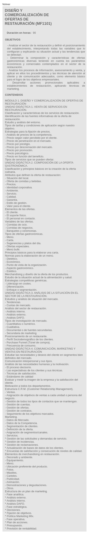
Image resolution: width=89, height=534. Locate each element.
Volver (6, 4)
